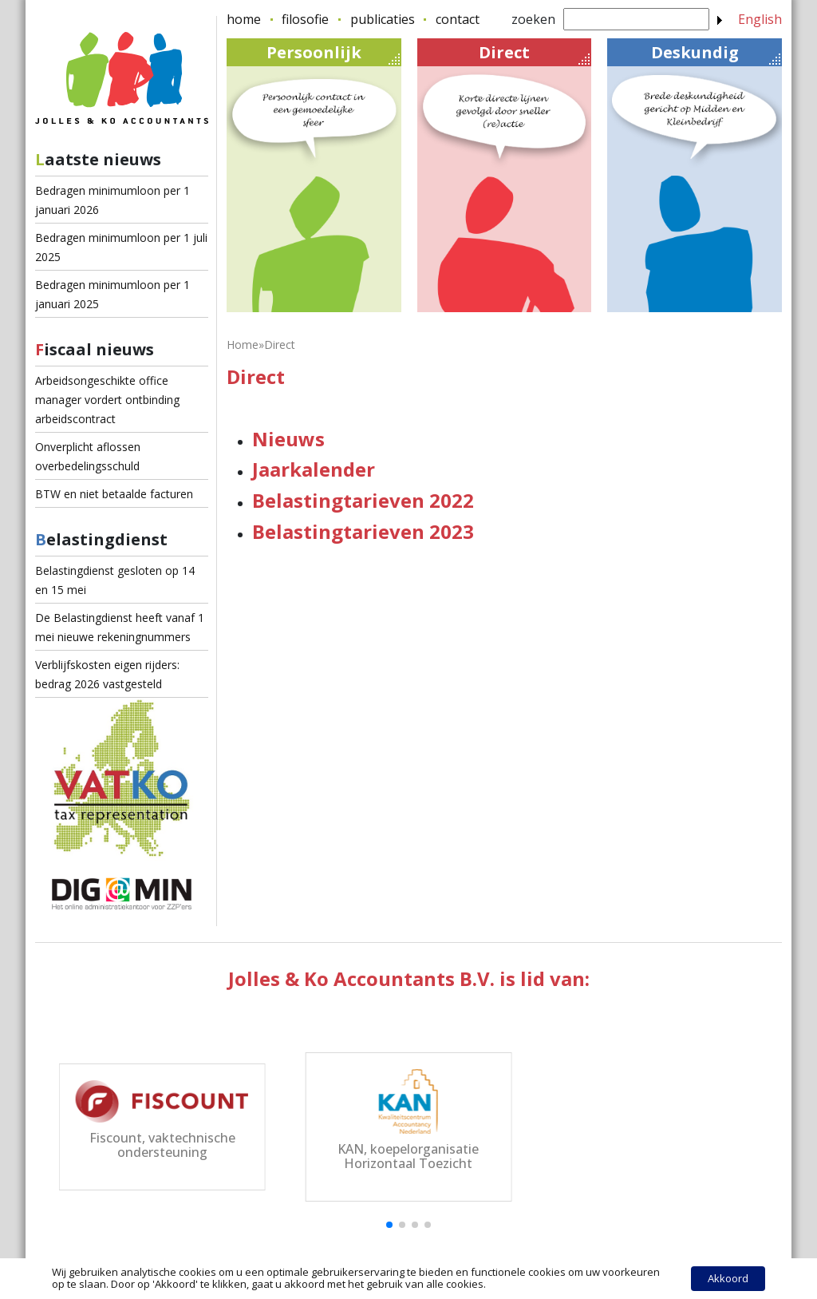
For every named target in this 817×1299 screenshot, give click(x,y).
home (244, 19)
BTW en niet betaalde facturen (114, 493)
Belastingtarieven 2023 (363, 531)
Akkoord (728, 1278)
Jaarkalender (313, 469)
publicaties (382, 19)
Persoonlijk (333, 53)
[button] (389, 1225)
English (760, 19)
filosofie (305, 19)
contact (458, 19)
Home (243, 344)
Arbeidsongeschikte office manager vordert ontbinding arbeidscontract (107, 399)
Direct (534, 53)
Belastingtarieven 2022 (363, 500)
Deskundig (715, 53)
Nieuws (288, 439)
